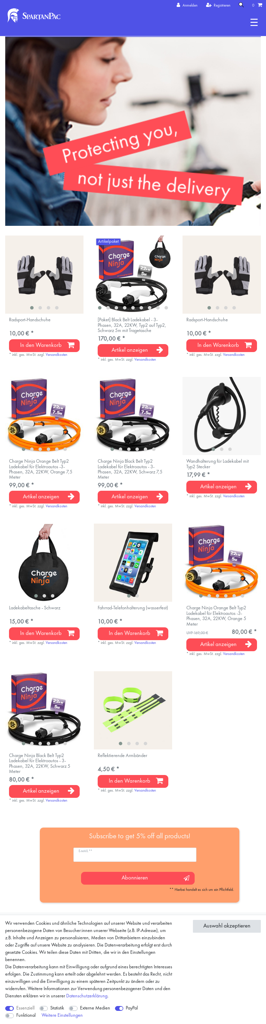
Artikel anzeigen (137, 350)
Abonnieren (155, 878)
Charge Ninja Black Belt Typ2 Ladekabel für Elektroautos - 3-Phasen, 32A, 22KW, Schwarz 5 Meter (39, 763)
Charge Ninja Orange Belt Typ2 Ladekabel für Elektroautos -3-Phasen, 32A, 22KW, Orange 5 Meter (216, 616)
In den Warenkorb (47, 345)
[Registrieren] (218, 5)
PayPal (132, 1008)
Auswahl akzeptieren (226, 926)
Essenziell (25, 1008)
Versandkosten (56, 355)
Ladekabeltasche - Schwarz (34, 608)
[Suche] (241, 5)
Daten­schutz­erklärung (86, 996)
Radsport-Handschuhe (30, 319)
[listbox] (44, 275)
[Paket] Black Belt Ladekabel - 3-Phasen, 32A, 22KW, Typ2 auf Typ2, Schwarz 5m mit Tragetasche (132, 325)
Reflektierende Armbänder (122, 755)
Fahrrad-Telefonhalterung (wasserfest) (133, 608)
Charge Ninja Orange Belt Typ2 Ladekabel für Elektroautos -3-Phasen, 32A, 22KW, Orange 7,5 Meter (40, 469)
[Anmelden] (187, 5)
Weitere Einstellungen (62, 1015)
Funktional (26, 1015)
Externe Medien (95, 1008)
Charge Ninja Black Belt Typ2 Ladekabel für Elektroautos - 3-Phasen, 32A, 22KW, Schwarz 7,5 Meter (130, 469)
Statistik (57, 1008)
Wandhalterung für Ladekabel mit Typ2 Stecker (217, 464)
